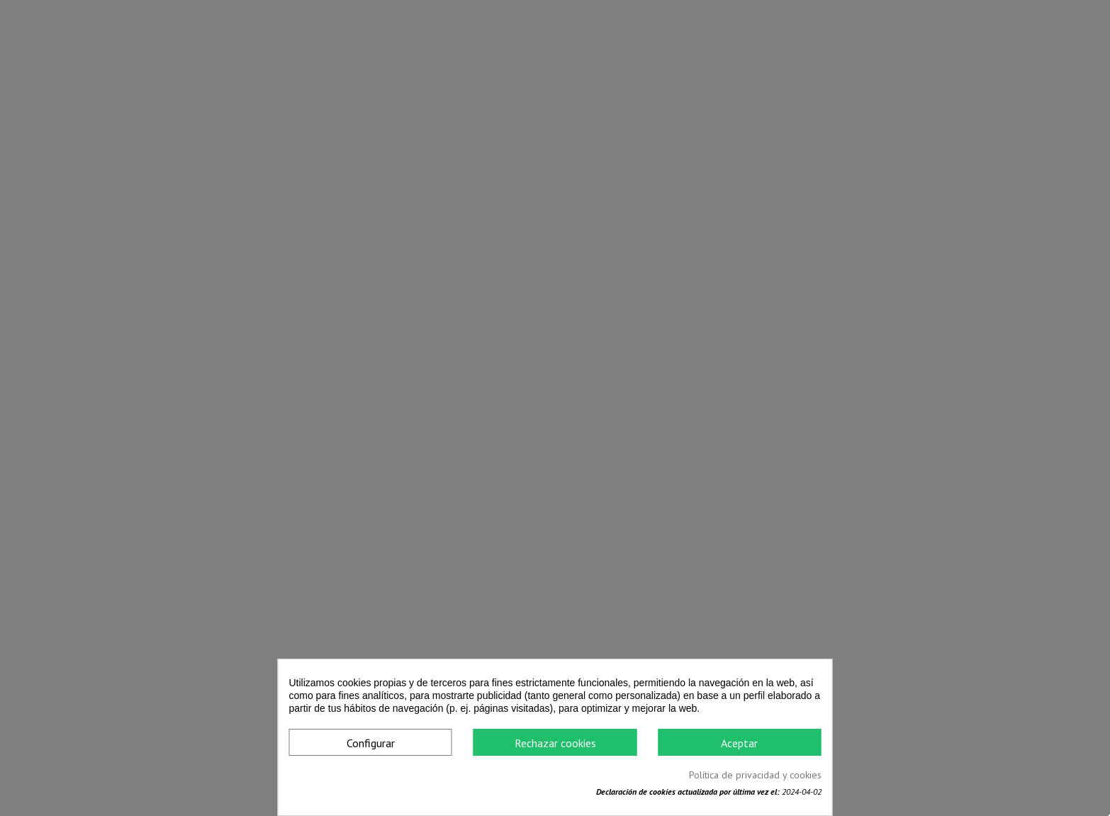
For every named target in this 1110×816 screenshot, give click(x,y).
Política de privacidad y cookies (755, 775)
